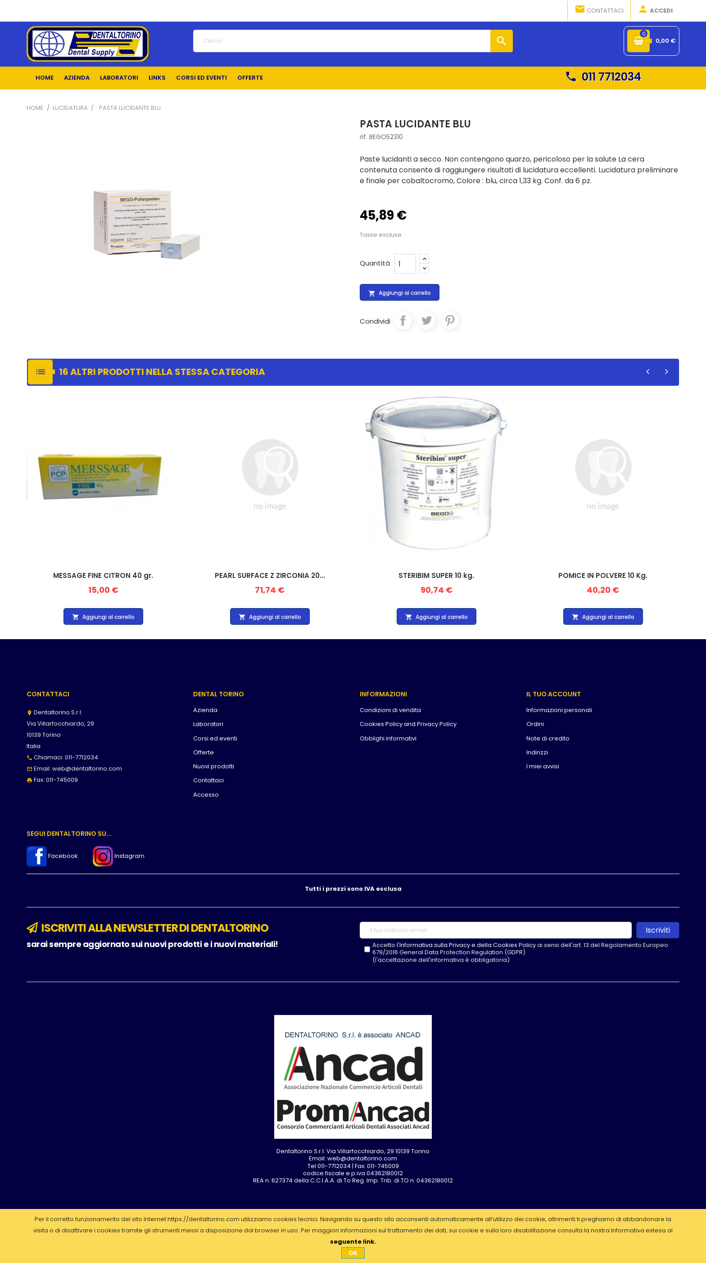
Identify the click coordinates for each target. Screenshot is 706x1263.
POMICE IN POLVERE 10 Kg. (602, 575)
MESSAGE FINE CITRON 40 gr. (103, 575)
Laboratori (208, 724)
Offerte (203, 752)
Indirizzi (537, 752)
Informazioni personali (559, 710)
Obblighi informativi (388, 738)
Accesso (206, 794)
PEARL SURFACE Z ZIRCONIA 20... (270, 575)
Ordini (535, 724)
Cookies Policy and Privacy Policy (408, 724)
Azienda (205, 710)
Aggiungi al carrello (399, 293)
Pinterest (450, 320)
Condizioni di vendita (390, 710)
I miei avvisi (542, 766)
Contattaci (599, 10)
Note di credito (548, 738)
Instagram (119, 856)
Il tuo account (553, 694)
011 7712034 (603, 76)
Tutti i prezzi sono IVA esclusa (353, 888)
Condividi (403, 320)
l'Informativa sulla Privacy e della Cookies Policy (466, 945)
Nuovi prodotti (213, 766)
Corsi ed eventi (215, 738)
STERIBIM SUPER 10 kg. (436, 575)
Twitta (426, 320)
